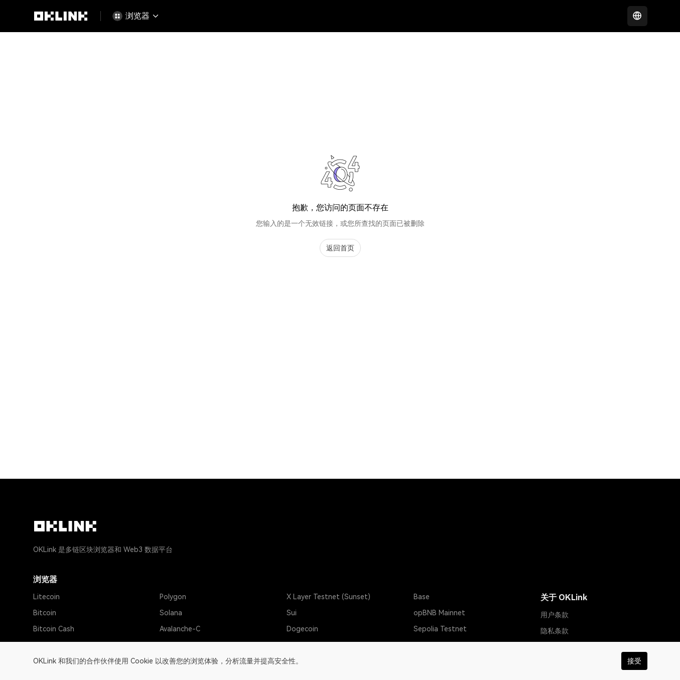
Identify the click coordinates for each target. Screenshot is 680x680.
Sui (292, 613)
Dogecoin (302, 629)
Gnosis (298, 645)
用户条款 (554, 615)
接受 (634, 661)
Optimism (175, 645)
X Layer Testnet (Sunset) (328, 597)
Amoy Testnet (437, 645)
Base (422, 597)
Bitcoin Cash (53, 629)
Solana (171, 613)
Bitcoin (44, 613)
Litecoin (46, 597)
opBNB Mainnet (439, 613)
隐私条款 (554, 631)
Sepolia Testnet (440, 629)
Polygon (173, 597)
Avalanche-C (180, 629)
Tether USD (52, 645)
